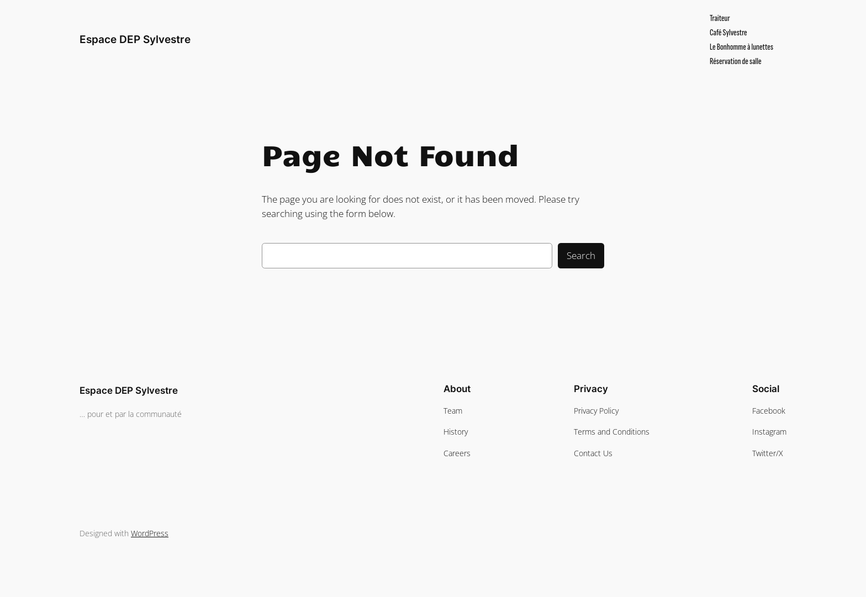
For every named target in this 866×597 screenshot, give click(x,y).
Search (581, 255)
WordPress (149, 533)
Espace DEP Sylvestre (135, 39)
